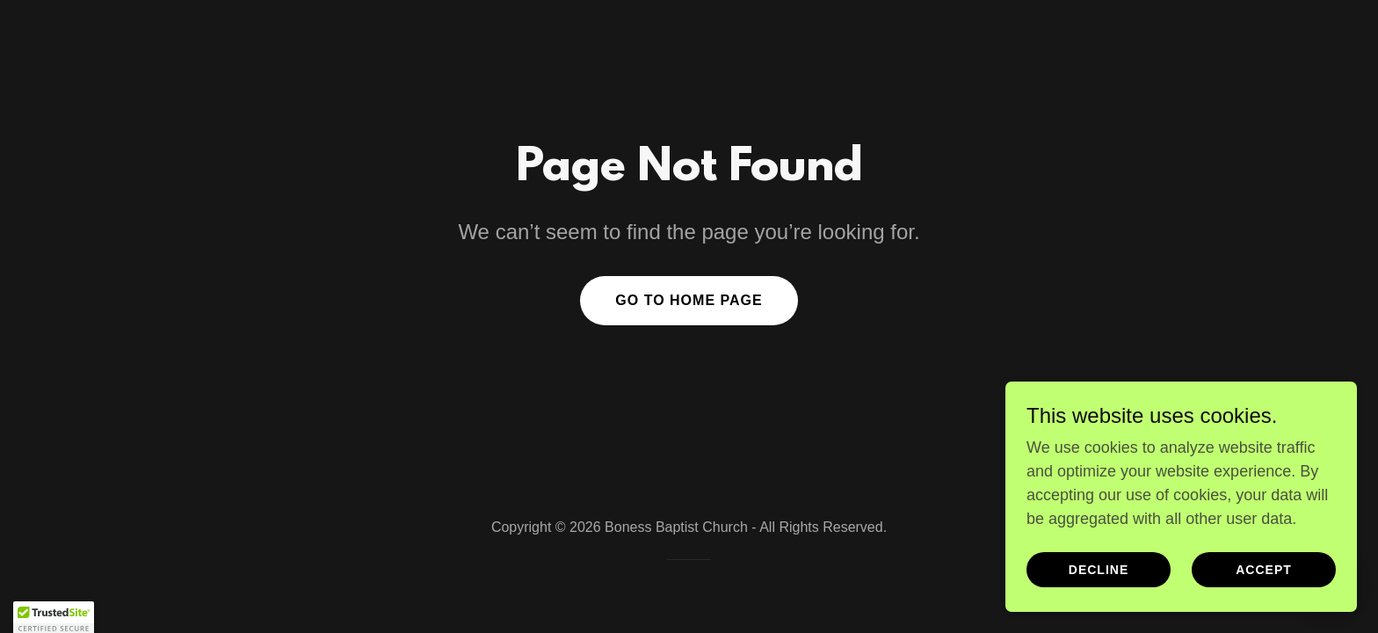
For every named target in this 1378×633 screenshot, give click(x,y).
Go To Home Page (688, 300)
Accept (1264, 570)
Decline (1098, 570)
